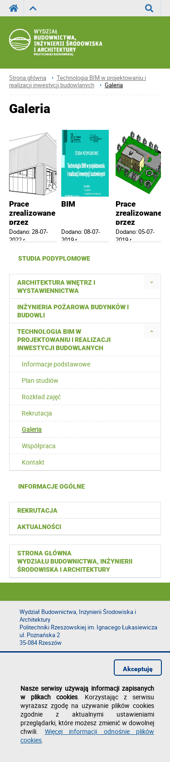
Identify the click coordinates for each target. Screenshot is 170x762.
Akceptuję (138, 669)
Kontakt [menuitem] (33, 462)
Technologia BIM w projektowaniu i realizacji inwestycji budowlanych (77, 81)
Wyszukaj (153, 8)
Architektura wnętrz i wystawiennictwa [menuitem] (56, 286)
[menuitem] (152, 282)
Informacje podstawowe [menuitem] (56, 364)
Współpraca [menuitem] (39, 445)
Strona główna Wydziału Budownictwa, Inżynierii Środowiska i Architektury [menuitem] (74, 561)
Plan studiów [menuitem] (40, 380)
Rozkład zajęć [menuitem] (41, 396)
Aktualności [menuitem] (39, 526)
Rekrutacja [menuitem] (37, 413)
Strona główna (27, 78)
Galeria (114, 85)
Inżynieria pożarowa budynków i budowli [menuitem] (73, 311)
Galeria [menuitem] (32, 429)
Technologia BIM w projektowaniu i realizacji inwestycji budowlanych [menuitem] (64, 339)
